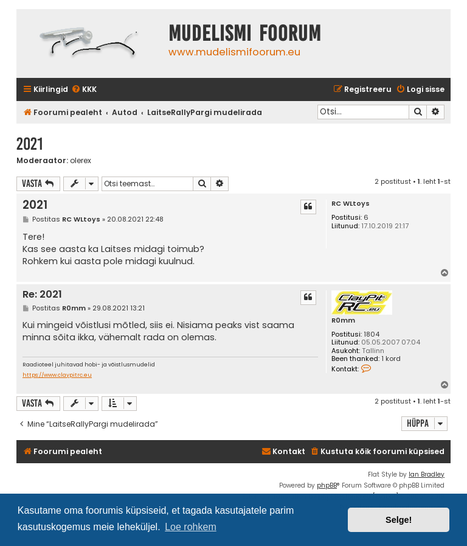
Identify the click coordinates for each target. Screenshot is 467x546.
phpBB (327, 485)
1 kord (391, 359)
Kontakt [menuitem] (283, 451)
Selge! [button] (399, 520)
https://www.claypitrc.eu (57, 375)
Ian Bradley (427, 474)
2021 (29, 144)
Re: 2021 (42, 295)
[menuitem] (84, 90)
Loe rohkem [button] (190, 527)
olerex (80, 161)
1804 (371, 334)
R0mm (343, 320)
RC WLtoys (350, 204)
